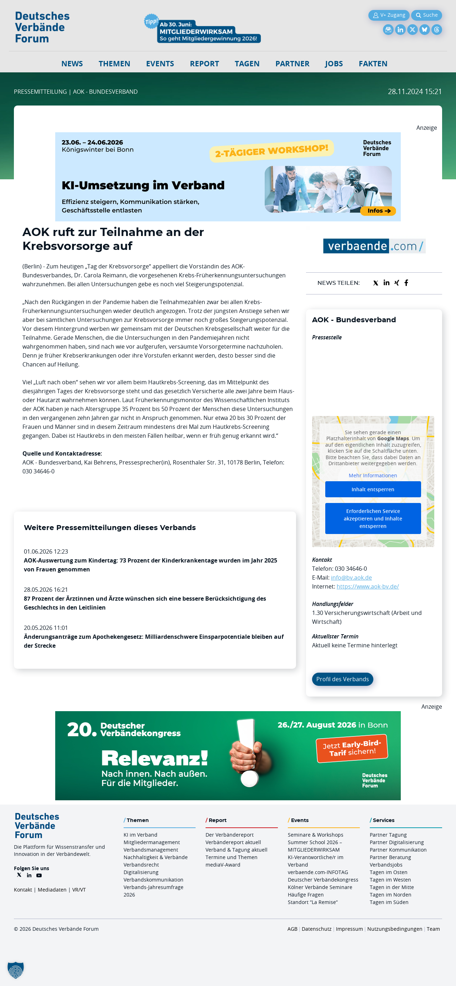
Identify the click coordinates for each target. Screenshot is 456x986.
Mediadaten (52, 889)
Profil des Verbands (342, 679)
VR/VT (79, 889)
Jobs (334, 63)
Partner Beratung (390, 857)
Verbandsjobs (386, 864)
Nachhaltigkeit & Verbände (156, 857)
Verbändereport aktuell (233, 842)
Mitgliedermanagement (152, 842)
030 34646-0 (351, 568)
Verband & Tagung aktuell (237, 849)
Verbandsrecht (141, 864)
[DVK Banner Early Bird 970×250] (228, 715)
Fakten (373, 63)
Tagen (247, 63)
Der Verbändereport (230, 834)
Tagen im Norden (390, 894)
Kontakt (23, 889)
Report (204, 63)
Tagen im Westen (390, 879)
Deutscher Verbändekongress (323, 879)
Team (433, 928)
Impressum (349, 928)
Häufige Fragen (306, 894)
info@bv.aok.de (351, 577)
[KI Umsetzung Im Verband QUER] (228, 136)
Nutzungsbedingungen (395, 928)
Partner (292, 63)
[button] (15, 970)
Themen (114, 63)
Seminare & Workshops (315, 834)
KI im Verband (140, 834)
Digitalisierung (141, 872)
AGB (292, 928)
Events (160, 63)
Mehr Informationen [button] (373, 475)
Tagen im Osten (389, 872)
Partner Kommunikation (398, 849)
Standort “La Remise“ (313, 902)
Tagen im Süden (389, 902)
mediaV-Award (223, 864)
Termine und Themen (232, 857)
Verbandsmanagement (151, 849)
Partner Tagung (388, 834)
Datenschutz (317, 928)
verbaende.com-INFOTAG (318, 872)
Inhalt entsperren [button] (373, 489)
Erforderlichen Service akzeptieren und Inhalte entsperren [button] (373, 518)
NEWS (72, 63)
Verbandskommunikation (153, 879)
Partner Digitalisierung (397, 842)
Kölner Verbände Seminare (320, 887)
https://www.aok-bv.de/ (368, 586)
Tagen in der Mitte (392, 887)
